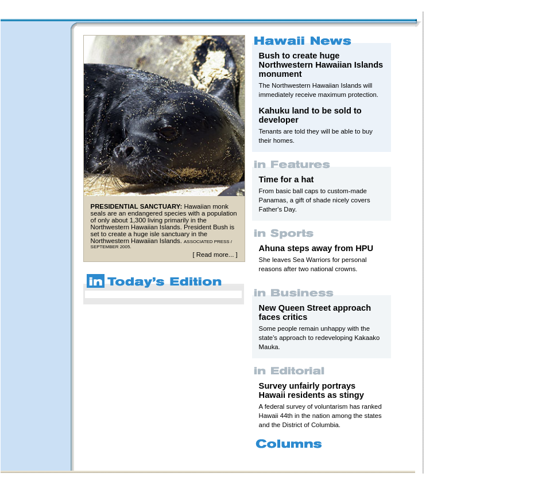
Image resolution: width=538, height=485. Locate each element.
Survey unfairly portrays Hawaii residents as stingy (311, 390)
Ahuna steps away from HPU (316, 248)
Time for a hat (286, 179)
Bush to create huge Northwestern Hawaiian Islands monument (321, 65)
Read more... (215, 254)
